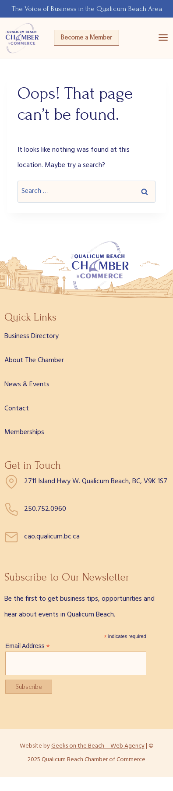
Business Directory (31, 336)
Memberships (24, 432)
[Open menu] (163, 38)
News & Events (26, 384)
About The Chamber (34, 360)
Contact (16, 408)
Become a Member (86, 37)
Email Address (27, 646)
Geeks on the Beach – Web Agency (98, 746)
